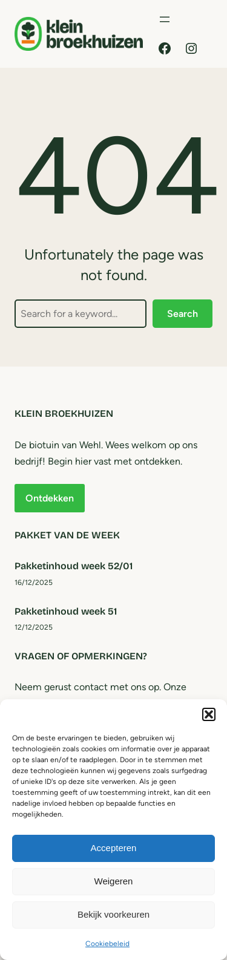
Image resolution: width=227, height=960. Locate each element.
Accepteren (114, 848)
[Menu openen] (164, 19)
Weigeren (113, 881)
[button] (209, 714)
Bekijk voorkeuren (113, 914)
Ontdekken (49, 498)
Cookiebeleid (107, 943)
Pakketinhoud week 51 (66, 611)
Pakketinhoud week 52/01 (74, 566)
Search (182, 313)
